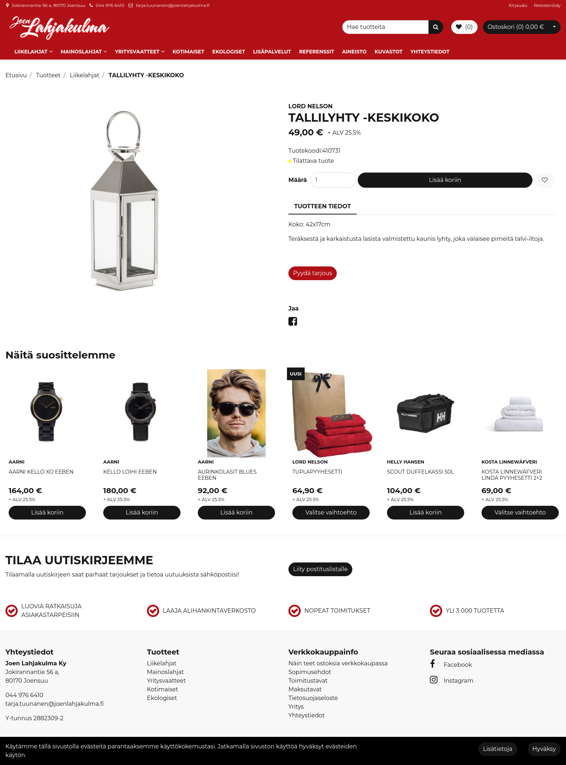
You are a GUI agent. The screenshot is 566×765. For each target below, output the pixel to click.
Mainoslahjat (81, 52)
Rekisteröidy (547, 5)
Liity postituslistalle (320, 569)
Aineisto (354, 52)
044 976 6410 (110, 5)
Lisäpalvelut (272, 52)
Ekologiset (228, 52)
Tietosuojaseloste (313, 698)
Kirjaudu (518, 5)
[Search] (386, 27)
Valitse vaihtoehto (331, 512)
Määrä (297, 180)
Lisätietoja (497, 749)
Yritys (296, 706)
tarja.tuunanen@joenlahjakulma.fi (172, 5)
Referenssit (316, 52)
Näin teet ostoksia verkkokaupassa (338, 663)
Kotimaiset (188, 52)
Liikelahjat (30, 52)
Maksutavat (305, 689)
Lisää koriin (445, 180)
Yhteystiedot (429, 52)
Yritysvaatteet (137, 52)
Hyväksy (544, 749)
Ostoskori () (516, 26)
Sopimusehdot (309, 672)
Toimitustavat (308, 680)
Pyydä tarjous (312, 273)
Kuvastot (388, 52)
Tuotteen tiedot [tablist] (322, 206)
